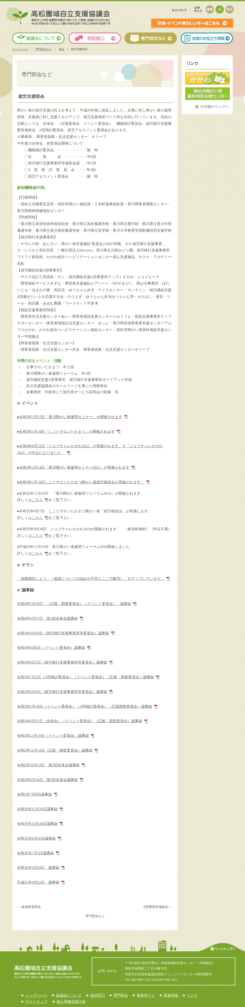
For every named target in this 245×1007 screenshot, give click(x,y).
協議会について (69, 995)
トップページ (20, 49)
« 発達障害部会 (30, 907)
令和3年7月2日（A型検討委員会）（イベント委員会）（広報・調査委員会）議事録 (85, 677)
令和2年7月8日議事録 (34, 794)
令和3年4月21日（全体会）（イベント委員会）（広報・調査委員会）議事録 (79, 721)
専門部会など (43, 49)
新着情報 (171, 995)
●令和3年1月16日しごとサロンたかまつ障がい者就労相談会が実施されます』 (80, 482)
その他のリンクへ (214, 106)
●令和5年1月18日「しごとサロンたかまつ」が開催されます (66, 432)
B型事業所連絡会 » (157, 907)
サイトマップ (36, 1002)
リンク (192, 995)
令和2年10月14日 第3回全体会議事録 (48, 765)
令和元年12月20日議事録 (37, 809)
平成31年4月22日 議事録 (38, 882)
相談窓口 (97, 995)
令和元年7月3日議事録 (35, 853)
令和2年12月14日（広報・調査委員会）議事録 (54, 750)
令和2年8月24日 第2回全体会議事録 (47, 780)
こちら (37, 500)
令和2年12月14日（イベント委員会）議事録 (53, 736)
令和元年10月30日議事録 (37, 824)
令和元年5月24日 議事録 (38, 868)
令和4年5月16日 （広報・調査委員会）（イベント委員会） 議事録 (74, 604)
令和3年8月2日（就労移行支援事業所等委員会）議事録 (62, 662)
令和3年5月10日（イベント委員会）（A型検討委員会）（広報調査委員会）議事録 (84, 706)
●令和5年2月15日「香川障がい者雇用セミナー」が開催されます (69, 417)
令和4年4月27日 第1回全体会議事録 (47, 618)
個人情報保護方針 (71, 1002)
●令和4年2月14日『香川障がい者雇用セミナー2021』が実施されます (73, 467)
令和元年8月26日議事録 (36, 838)
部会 (61, 49)
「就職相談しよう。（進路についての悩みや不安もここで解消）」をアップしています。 (90, 579)
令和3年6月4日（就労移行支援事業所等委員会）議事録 (62, 692)
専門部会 (120, 995)
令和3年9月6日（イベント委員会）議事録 (51, 648)
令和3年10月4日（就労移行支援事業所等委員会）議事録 (63, 633)
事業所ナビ (146, 995)
